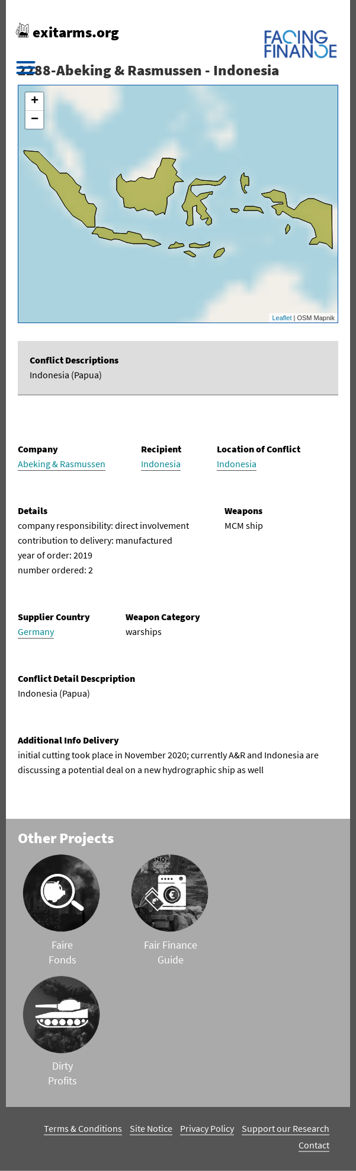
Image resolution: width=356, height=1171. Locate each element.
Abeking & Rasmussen (61, 464)
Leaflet (281, 317)
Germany (36, 631)
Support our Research (285, 1128)
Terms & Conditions (83, 1128)
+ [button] (35, 101)
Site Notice (151, 1128)
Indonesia (161, 464)
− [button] (35, 120)
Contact (314, 1145)
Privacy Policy (207, 1128)
